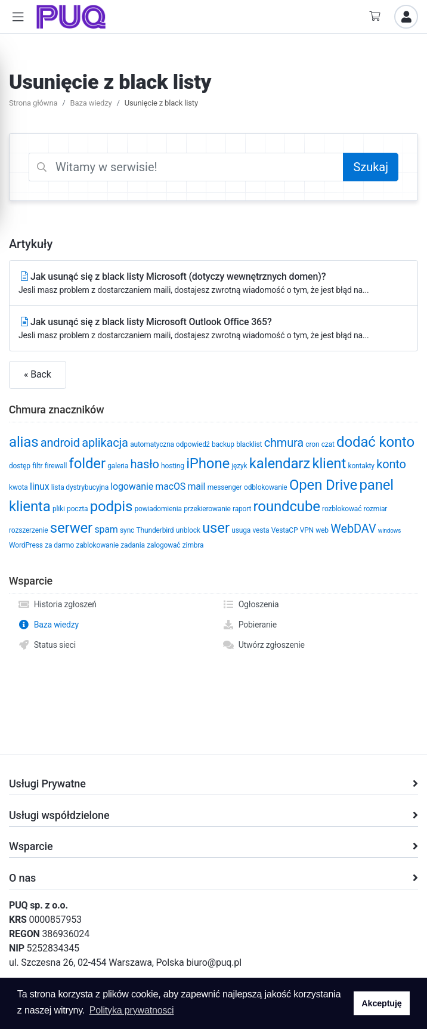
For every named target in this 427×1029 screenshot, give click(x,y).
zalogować (163, 545)
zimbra (193, 545)
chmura (284, 442)
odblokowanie (265, 487)
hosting (172, 466)
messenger (225, 487)
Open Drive (323, 485)
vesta (260, 530)
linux (39, 486)
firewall (56, 466)
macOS (170, 486)
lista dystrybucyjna (80, 487)
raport (242, 509)
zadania (132, 545)
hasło (145, 464)
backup (223, 444)
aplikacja (105, 442)
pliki (58, 509)
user (216, 528)
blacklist (249, 444)
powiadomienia (157, 509)
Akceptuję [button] (381, 1003)
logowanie (131, 486)
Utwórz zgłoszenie (263, 645)
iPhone (208, 463)
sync (127, 530)
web (322, 530)
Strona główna (33, 102)
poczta (77, 509)
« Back (37, 374)
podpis (111, 506)
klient (329, 463)
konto (391, 464)
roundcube (286, 506)
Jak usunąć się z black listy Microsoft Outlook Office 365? (213, 329)
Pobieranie (249, 624)
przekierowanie (207, 509)
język (239, 466)
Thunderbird (155, 530)
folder (87, 463)
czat (328, 444)
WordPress (26, 545)
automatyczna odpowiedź (169, 444)
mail (196, 486)
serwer (71, 528)
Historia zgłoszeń (57, 604)
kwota (18, 487)
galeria (117, 466)
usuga (240, 530)
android (60, 442)
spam (105, 529)
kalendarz (279, 463)
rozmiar (376, 509)
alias (23, 442)
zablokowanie (97, 545)
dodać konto (375, 442)
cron (312, 444)
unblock (188, 530)
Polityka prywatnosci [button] (131, 1010)
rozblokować (341, 509)
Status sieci (47, 645)
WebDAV (353, 528)
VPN (307, 530)
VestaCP (284, 530)
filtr (37, 466)
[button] (18, 17)
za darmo (59, 545)
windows (389, 530)
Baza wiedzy (91, 102)
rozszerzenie (28, 530)
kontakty (361, 466)
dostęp (19, 466)
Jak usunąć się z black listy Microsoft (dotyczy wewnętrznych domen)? (213, 283)
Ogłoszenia (250, 604)
